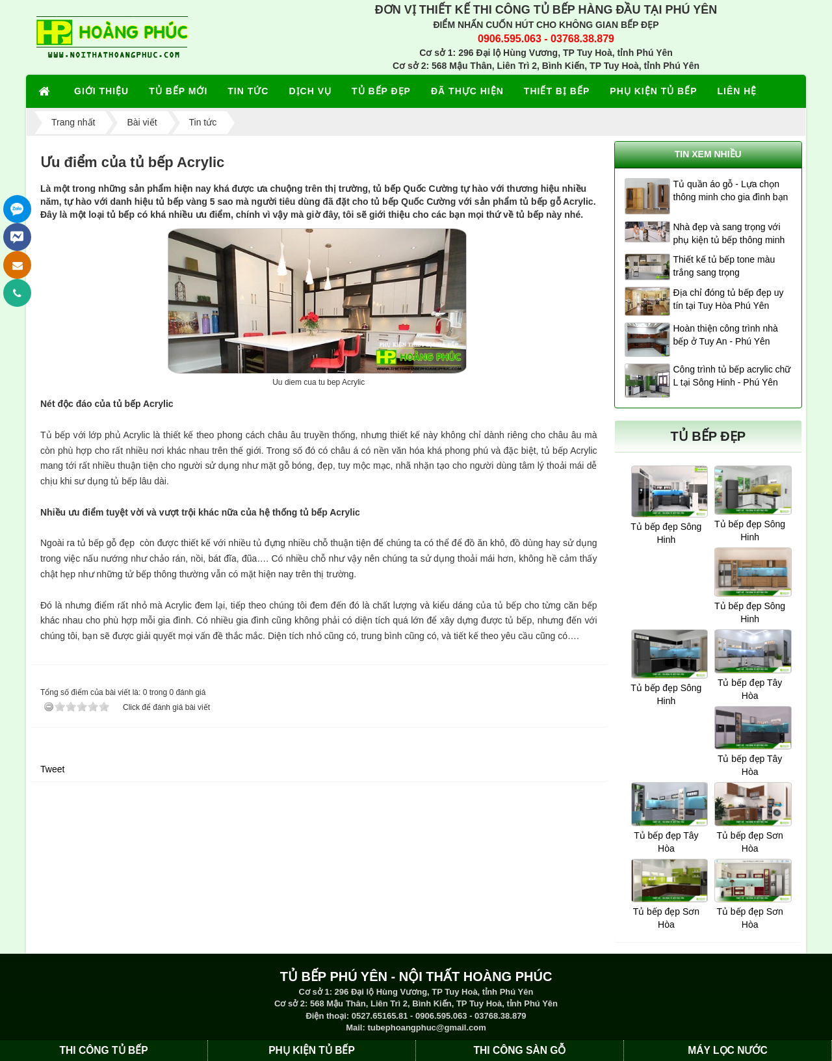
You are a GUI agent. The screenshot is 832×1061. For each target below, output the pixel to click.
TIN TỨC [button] (248, 91)
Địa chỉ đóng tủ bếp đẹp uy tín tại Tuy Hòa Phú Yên (728, 299)
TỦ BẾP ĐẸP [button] (381, 91)
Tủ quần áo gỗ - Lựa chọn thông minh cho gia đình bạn (730, 190)
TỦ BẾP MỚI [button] (178, 91)
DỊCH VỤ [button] (310, 91)
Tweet (52, 769)
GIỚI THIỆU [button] (101, 91)
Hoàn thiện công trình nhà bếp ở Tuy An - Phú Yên (725, 335)
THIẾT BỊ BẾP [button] (557, 91)
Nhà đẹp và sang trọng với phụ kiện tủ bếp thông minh (729, 233)
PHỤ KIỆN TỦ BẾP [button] (653, 91)
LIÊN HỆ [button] (737, 91)
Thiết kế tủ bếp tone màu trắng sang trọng (724, 266)
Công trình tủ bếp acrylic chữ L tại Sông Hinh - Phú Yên (732, 375)
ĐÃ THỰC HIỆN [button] (467, 91)
